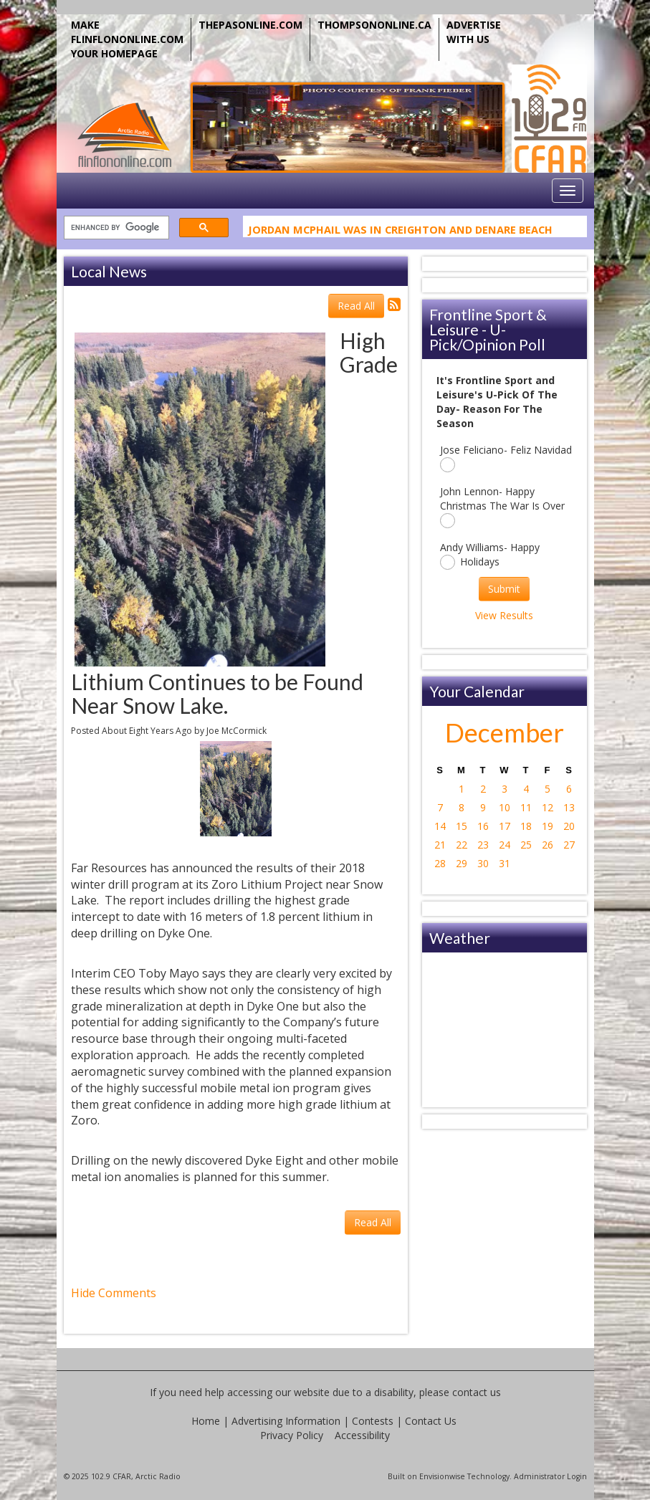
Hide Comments (113, 1293)
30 (483, 863)
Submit (504, 589)
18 (526, 826)
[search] (115, 228)
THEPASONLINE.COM (250, 25)
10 (504, 807)
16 (483, 826)
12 (547, 807)
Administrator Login (550, 1476)
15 (461, 826)
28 (440, 863)
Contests (372, 1421)
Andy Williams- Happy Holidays (490, 555)
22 (461, 844)
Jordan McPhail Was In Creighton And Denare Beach (400, 231)
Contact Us (431, 1421)
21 (440, 844)
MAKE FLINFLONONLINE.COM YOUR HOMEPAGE (127, 39)
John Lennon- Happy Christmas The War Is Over (502, 506)
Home (205, 1421)
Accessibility (362, 1435)
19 (547, 826)
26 (547, 844)
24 (504, 844)
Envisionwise (442, 1476)
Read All (356, 305)
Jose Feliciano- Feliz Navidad (506, 457)
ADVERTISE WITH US (473, 32)
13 (569, 807)
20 (569, 826)
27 (569, 844)
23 (483, 844)
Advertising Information (285, 1421)
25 (526, 844)
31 (504, 863)
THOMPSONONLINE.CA (374, 25)
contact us (476, 1392)
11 (526, 807)
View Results (504, 615)
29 (461, 863)
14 (440, 826)
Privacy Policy (291, 1435)
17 (504, 826)
